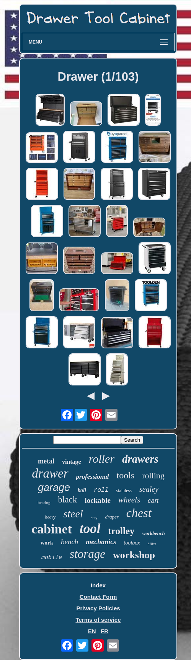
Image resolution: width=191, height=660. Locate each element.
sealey (148, 489)
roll (101, 490)
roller (101, 458)
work (47, 543)
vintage (71, 461)
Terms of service (98, 619)
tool (90, 528)
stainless (124, 490)
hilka (151, 543)
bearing (44, 502)
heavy (50, 517)
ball (82, 490)
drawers (140, 459)
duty (94, 518)
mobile (51, 557)
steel (73, 514)
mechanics (101, 542)
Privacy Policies (98, 608)
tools (125, 475)
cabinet (51, 529)
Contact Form (98, 596)
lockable (98, 500)
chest (139, 513)
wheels (129, 499)
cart (153, 500)
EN (92, 631)
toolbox (132, 543)
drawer (50, 473)
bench (69, 542)
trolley (121, 531)
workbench (153, 533)
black (67, 499)
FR (104, 631)
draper (111, 517)
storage (87, 554)
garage (54, 487)
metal (46, 461)
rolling (153, 475)
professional (92, 476)
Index (98, 585)
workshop (134, 555)
